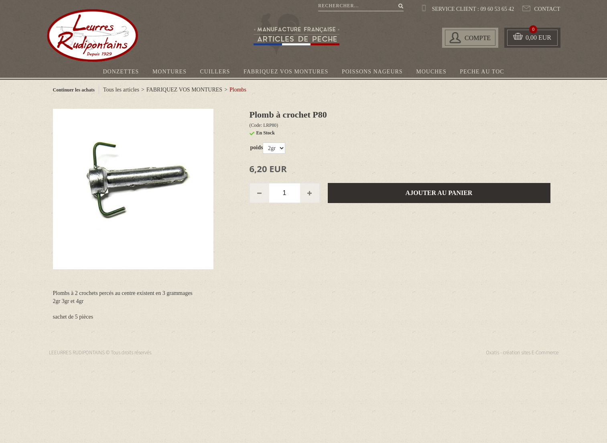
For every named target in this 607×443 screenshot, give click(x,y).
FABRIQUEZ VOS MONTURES (286, 72)
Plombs (237, 90)
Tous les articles (121, 90)
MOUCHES (431, 72)
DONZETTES (121, 72)
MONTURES (169, 72)
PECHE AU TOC (482, 72)
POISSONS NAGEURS (372, 72)
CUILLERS (215, 72)
